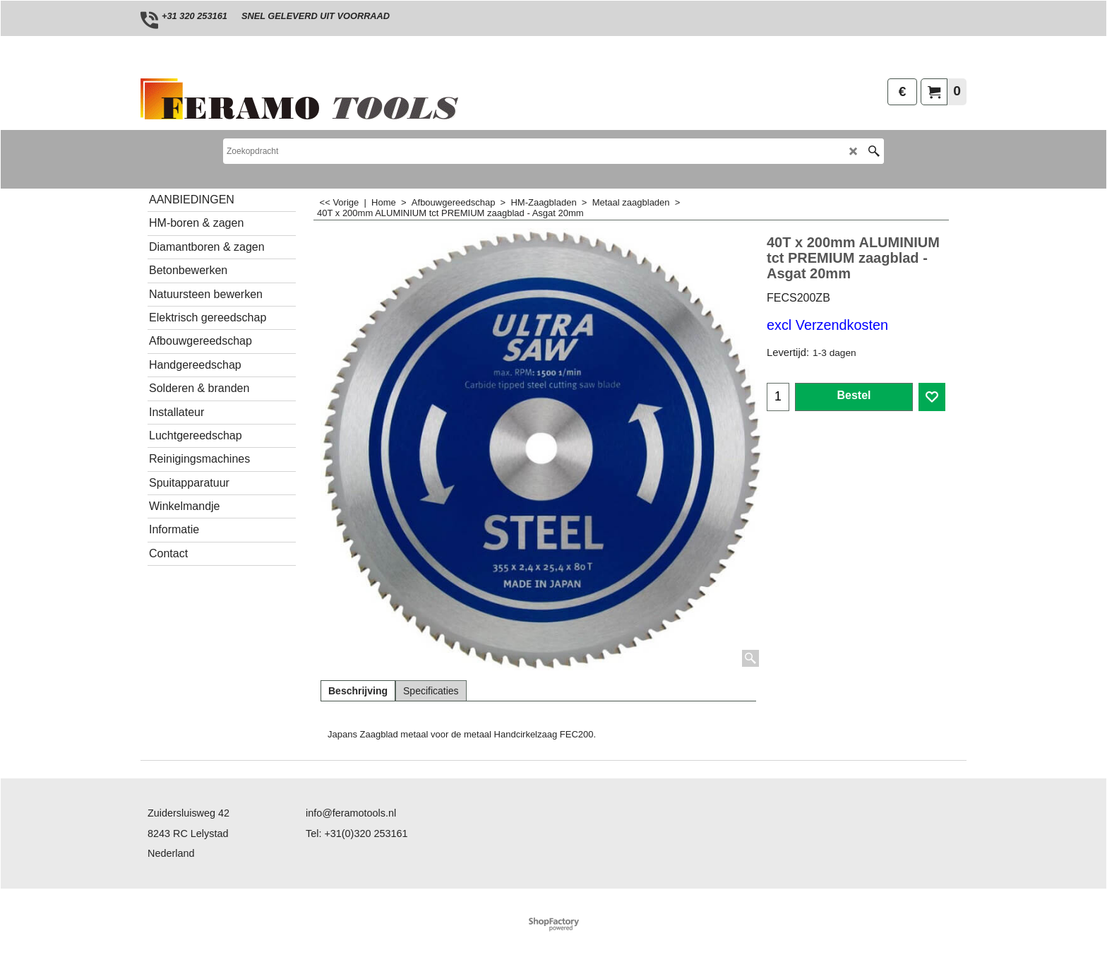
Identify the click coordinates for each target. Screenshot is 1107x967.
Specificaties (431, 690)
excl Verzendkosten (827, 325)
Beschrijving (358, 690)
